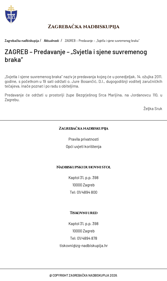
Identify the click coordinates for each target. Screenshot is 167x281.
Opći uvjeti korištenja (83, 146)
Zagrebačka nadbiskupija (83, 26)
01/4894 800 (87, 192)
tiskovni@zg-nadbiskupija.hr (84, 245)
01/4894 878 (87, 238)
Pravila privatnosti (83, 139)
